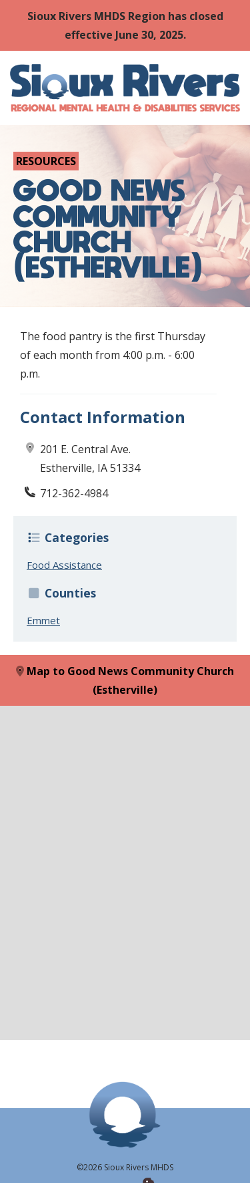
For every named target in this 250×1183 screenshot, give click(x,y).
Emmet (43, 620)
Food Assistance (64, 564)
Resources (46, 161)
